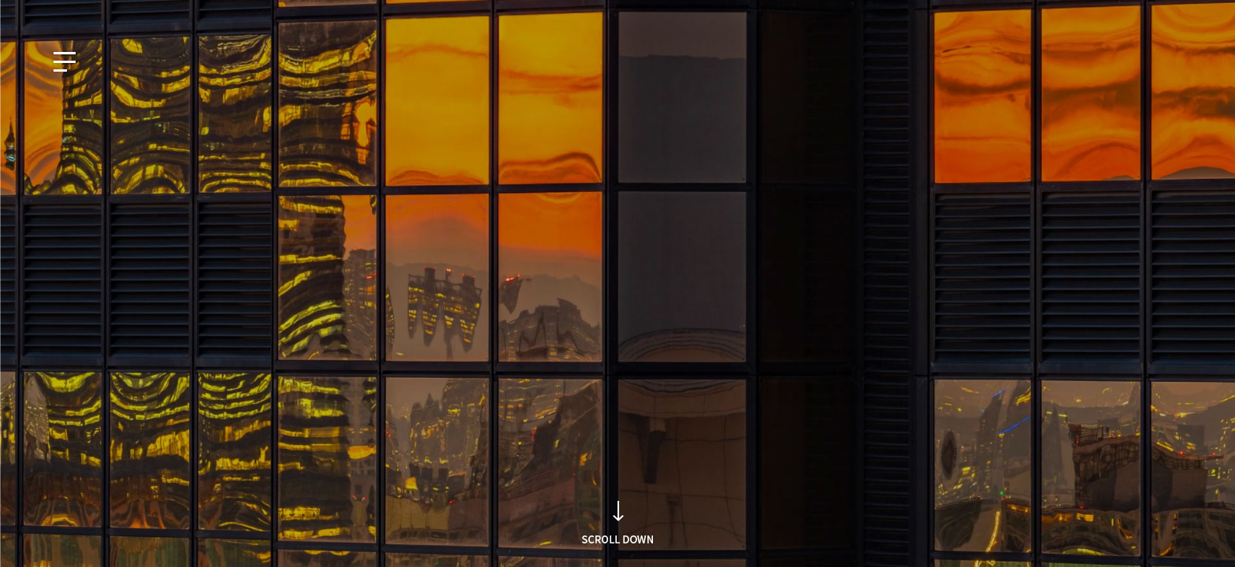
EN (92, 13)
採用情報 (1154, 13)
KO (57, 13)
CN (161, 13)
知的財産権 (1088, 13)
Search (848, 313)
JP (127, 13)
